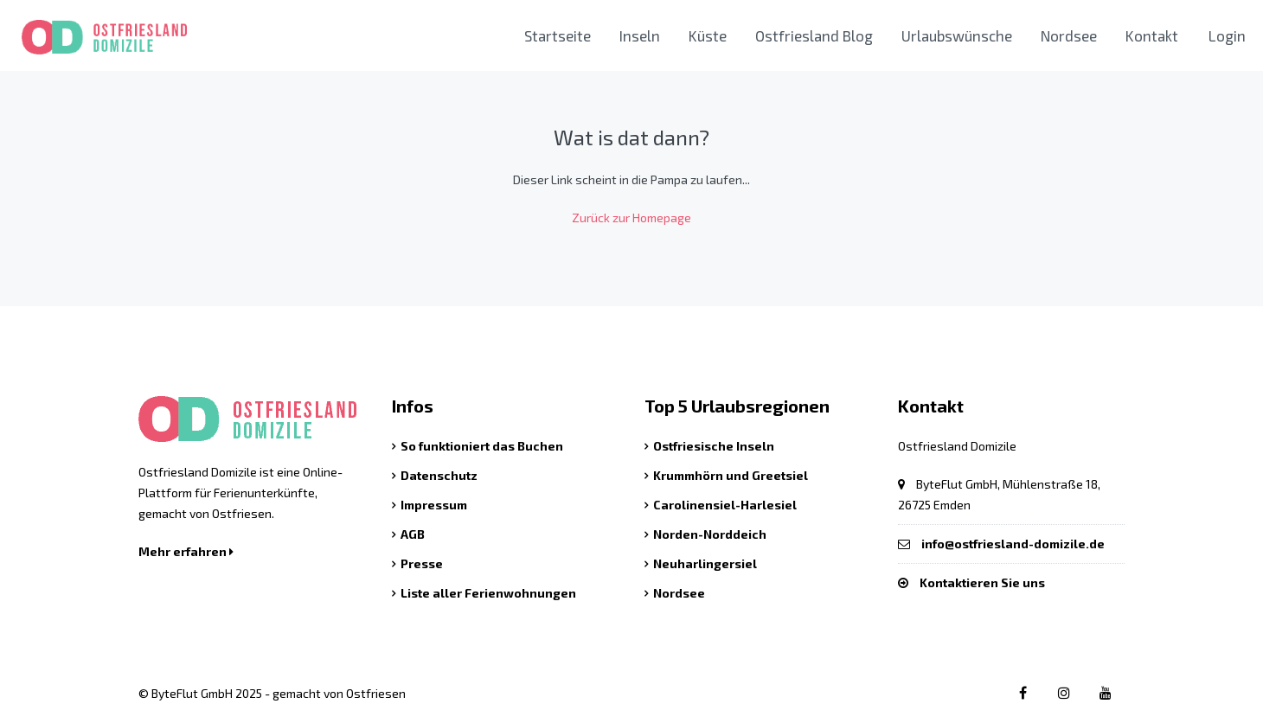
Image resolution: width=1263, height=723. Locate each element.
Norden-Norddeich (709, 534)
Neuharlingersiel (705, 563)
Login (1227, 35)
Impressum (434, 504)
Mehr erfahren (186, 551)
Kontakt (1151, 35)
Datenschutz (439, 475)
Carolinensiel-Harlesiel (725, 504)
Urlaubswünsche (956, 35)
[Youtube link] (1105, 692)
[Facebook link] (1022, 692)
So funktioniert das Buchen (482, 445)
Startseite (557, 35)
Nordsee (1069, 35)
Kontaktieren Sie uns (982, 582)
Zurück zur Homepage (631, 217)
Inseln (639, 35)
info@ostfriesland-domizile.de (1013, 543)
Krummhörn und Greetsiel (730, 475)
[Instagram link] (1063, 692)
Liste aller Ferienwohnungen (488, 592)
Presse (422, 563)
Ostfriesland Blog (814, 35)
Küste (708, 35)
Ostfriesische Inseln (713, 445)
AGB (413, 534)
